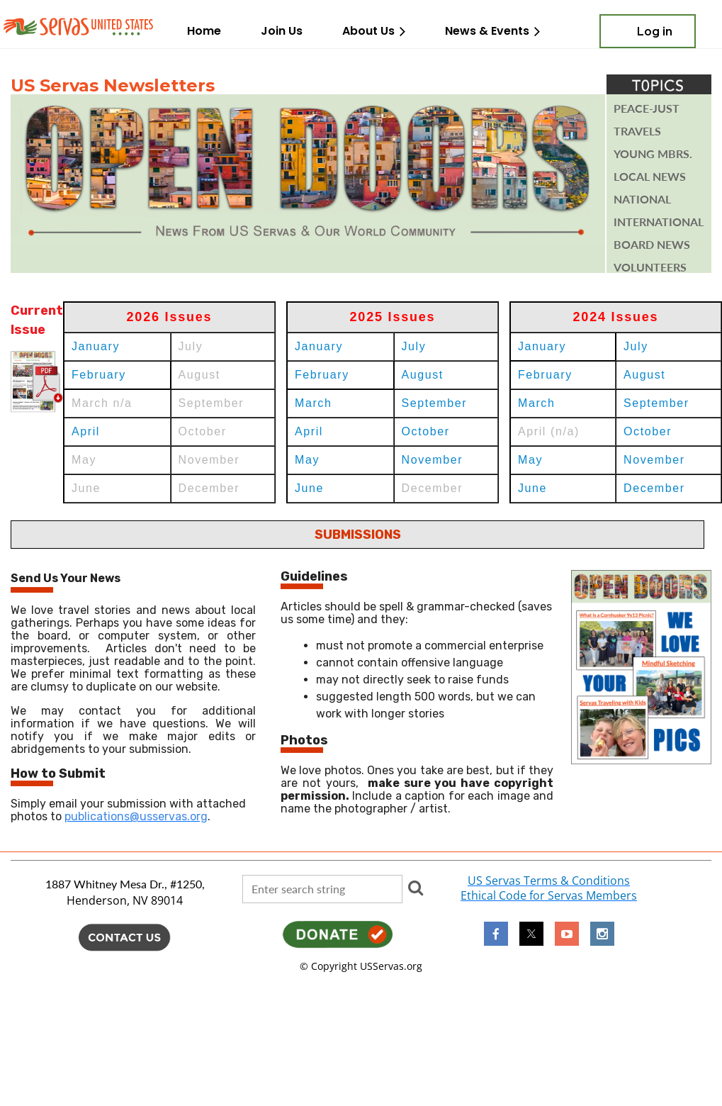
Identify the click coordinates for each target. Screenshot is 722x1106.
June (309, 488)
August (423, 375)
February (99, 375)
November (432, 460)
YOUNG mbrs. (653, 154)
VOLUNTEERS (650, 267)
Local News (650, 176)
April (86, 431)
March (313, 403)
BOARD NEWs (652, 244)
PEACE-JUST (646, 108)
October (426, 431)
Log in (654, 31)
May (307, 460)
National (642, 199)
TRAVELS (637, 131)
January (96, 346)
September (435, 403)
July (414, 346)
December (654, 488)
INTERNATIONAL (659, 222)
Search (416, 887)
